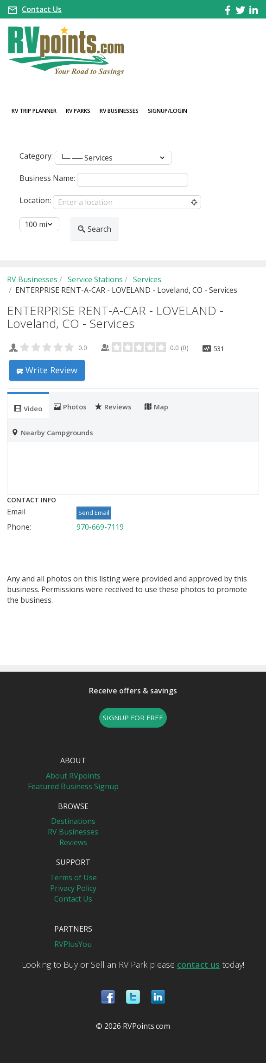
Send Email (93, 512)
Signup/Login (167, 111)
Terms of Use (73, 877)
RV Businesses (119, 111)
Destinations (73, 821)
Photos (70, 406)
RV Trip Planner (34, 111)
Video (28, 408)
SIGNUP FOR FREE (133, 717)
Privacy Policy (73, 888)
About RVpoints (73, 776)
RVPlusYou (73, 944)
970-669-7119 (100, 527)
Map (156, 406)
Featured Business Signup (73, 786)
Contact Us (42, 9)
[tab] (28, 405)
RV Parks (78, 111)
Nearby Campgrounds (52, 432)
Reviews (113, 406)
